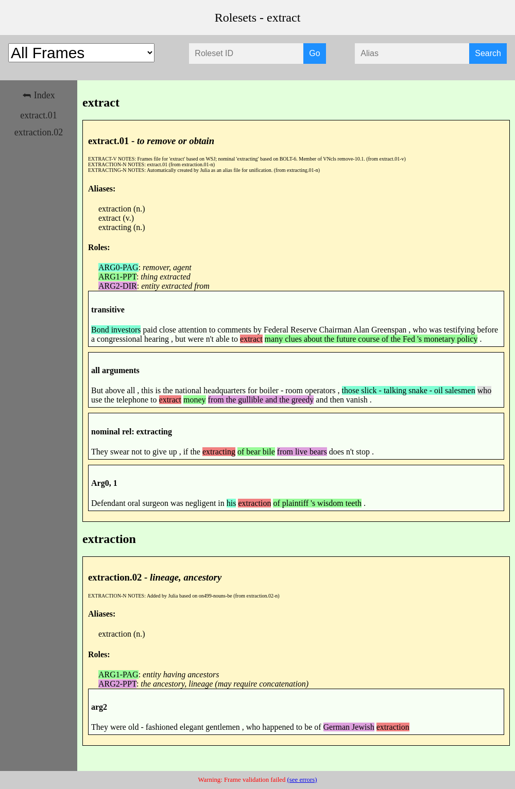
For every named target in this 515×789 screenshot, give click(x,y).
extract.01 (38, 115)
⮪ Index (38, 95)
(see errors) (302, 779)
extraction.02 (38, 132)
